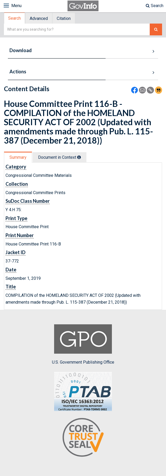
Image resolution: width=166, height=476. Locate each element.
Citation (64, 18)
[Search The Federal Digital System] (156, 29)
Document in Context (59, 157)
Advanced (39, 18)
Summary (18, 157)
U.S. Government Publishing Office (83, 344)
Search (154, 5)
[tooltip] (79, 157)
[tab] (14, 18)
